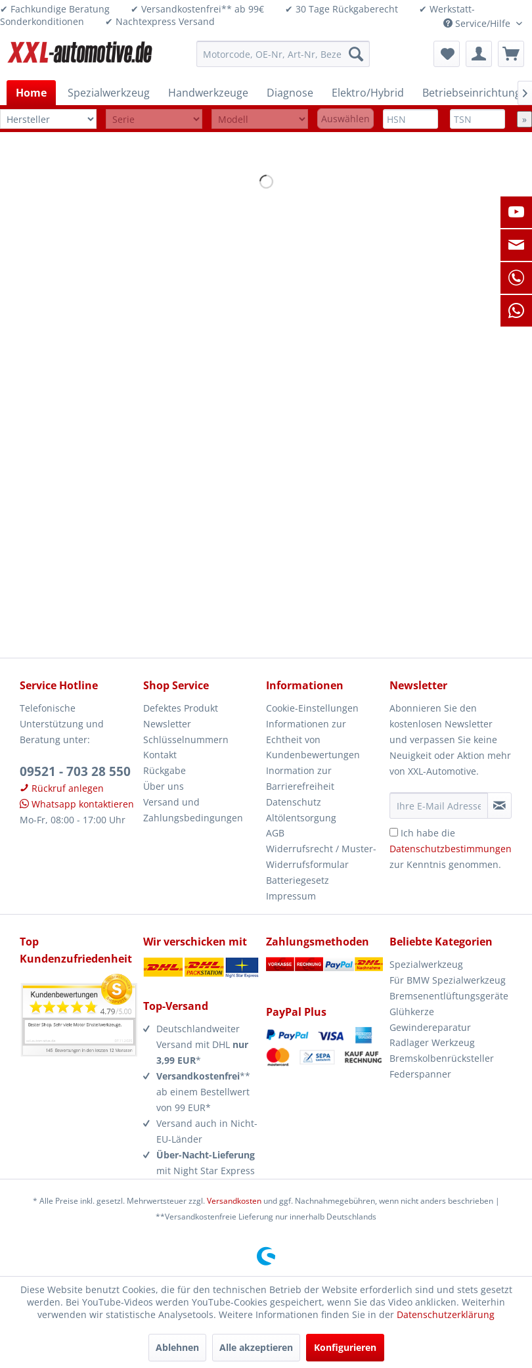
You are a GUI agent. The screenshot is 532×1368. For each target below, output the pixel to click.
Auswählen (345, 118)
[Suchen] (356, 54)
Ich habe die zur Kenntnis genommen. (450, 849)
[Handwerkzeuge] (208, 92)
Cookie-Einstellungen (312, 708)
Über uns (163, 786)
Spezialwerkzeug (426, 964)
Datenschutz (293, 802)
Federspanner (420, 1074)
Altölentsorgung (301, 817)
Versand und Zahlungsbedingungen (193, 810)
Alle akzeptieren (256, 1347)
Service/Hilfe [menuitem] (478, 23)
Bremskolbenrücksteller (441, 1058)
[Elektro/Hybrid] (367, 92)
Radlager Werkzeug (432, 1042)
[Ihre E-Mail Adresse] (438, 805)
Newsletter (167, 724)
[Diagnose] (289, 92)
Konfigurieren (345, 1347)
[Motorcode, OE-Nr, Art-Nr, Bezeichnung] (282, 54)
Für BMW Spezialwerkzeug (447, 980)
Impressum (291, 896)
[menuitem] (282, 54)
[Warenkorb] (511, 54)
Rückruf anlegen (62, 788)
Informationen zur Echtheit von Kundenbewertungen (313, 740)
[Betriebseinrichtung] (471, 92)
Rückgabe (164, 770)
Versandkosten (234, 1200)
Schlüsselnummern (186, 739)
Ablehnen (177, 1347)
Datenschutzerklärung (446, 1314)
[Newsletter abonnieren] (499, 805)
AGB (275, 833)
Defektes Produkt (180, 708)
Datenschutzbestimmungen (450, 848)
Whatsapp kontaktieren (77, 804)
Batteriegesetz (297, 880)
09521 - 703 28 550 (75, 771)
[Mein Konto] (479, 54)
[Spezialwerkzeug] (108, 92)
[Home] (31, 92)
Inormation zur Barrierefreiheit (300, 778)
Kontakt (160, 754)
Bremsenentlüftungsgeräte (448, 996)
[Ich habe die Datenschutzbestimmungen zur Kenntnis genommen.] (393, 832)
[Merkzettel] (446, 54)
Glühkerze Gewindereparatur (430, 1019)
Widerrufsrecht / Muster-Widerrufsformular (321, 856)
